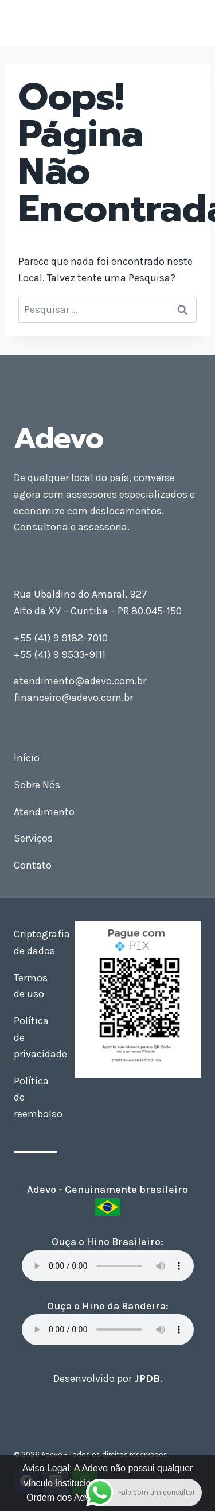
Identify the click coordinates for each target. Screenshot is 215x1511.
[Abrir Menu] (190, 23)
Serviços (33, 838)
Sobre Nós (37, 784)
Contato (33, 865)
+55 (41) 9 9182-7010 (61, 637)
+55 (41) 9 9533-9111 (59, 654)
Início (27, 757)
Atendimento (44, 811)
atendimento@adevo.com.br (80, 681)
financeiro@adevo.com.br (73, 697)
